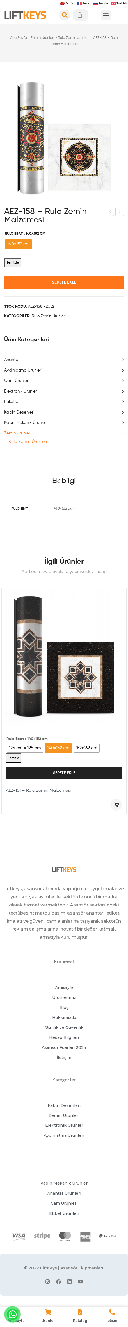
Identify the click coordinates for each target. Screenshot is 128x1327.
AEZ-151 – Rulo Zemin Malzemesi (38, 790)
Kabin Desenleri (19, 412)
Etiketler (12, 402)
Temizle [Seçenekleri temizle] (12, 262)
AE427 (110, 212)
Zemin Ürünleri (42, 38)
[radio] (18, 244)
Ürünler (48, 1320)
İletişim (112, 1320)
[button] (106, 15)
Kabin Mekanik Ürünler (25, 423)
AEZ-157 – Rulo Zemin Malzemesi (120, 212)
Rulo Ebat (14, 234)
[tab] (64, 481)
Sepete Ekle (64, 282)
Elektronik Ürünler (20, 391)
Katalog (80, 1320)
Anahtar (12, 360)
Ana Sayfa (18, 38)
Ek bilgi (64, 481)
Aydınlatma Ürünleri (23, 370)
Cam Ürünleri (16, 381)
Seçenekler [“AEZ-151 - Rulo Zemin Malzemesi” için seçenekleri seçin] (116, 805)
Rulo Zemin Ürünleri (74, 38)
